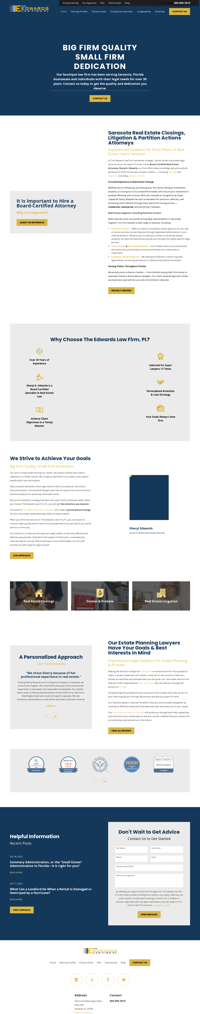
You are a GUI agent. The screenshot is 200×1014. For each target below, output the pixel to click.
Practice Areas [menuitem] (99, 11)
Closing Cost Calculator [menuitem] (121, 11)
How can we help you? (129, 875)
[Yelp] (92, 980)
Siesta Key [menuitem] (160, 11)
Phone (123, 857)
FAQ (102, 2)
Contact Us (179, 11)
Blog (127, 2)
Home (53, 962)
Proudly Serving (70, 2)
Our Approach (89, 2)
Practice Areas (86, 962)
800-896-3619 (182, 3)
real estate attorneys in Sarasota (34, 509)
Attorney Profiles (67, 962)
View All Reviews (125, 730)
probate (127, 686)
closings (177, 171)
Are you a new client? (129, 866)
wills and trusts (150, 682)
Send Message (153, 914)
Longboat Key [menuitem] (144, 11)
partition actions (140, 175)
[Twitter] (123, 980)
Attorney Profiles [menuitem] (79, 11)
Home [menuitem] (64, 11)
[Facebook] (108, 980)
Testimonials (114, 2)
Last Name (160, 848)
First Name (124, 848)
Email (158, 857)
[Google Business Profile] (76, 980)
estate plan (149, 671)
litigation (116, 175)
